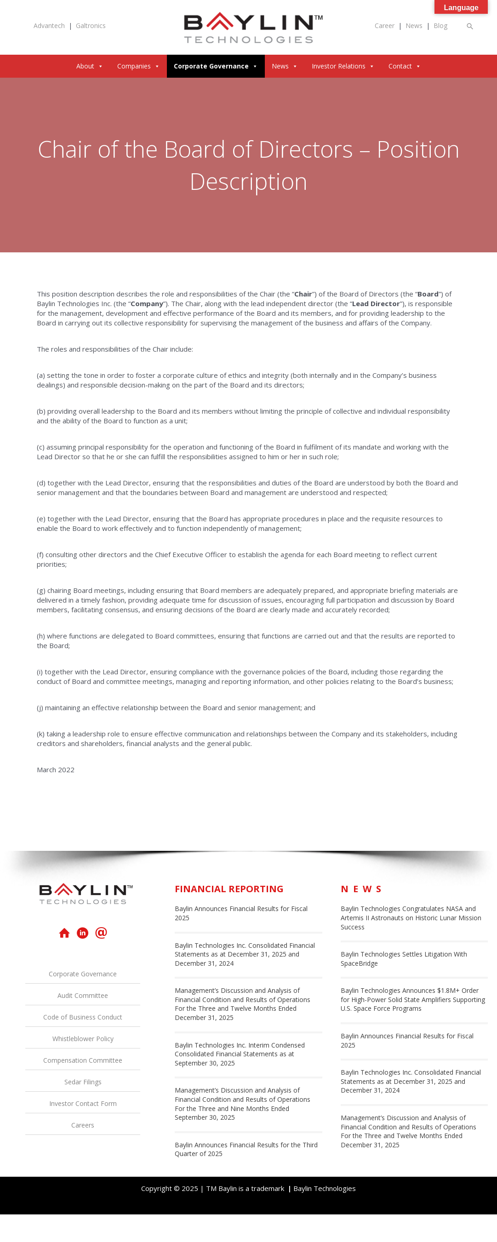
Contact (404, 66)
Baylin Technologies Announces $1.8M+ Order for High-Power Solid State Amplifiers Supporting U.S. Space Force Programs (413, 999)
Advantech (49, 25)
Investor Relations (343, 66)
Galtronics (91, 25)
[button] (470, 26)
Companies (138, 66)
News (414, 25)
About (89, 66)
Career (384, 25)
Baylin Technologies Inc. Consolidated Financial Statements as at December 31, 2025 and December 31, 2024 (245, 954)
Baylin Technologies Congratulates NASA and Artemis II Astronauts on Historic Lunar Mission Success (411, 917)
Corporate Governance (216, 66)
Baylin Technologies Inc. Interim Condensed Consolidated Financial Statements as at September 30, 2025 (240, 1054)
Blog (440, 25)
